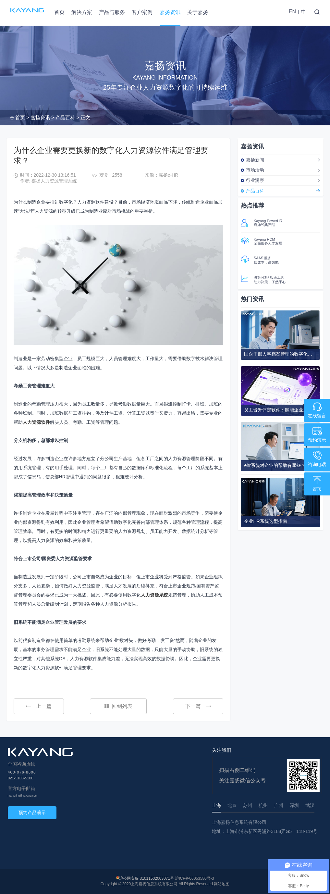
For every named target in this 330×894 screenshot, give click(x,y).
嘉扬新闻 (255, 159)
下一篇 (198, 706)
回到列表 (118, 706)
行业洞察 (255, 180)
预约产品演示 (32, 812)
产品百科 (65, 117)
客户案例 (142, 12)
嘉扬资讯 (170, 12)
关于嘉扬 (197, 12)
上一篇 (39, 706)
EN (292, 11)
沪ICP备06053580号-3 (194, 878)
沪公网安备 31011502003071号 (146, 878)
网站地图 (221, 884)
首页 (59, 12)
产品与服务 (112, 12)
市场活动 (255, 169)
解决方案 (81, 12)
